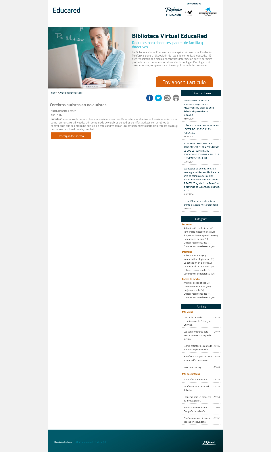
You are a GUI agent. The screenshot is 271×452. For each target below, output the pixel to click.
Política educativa (193, 255)
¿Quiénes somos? (84, 442)
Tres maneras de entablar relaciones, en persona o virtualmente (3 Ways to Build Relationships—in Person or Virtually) (199, 107)
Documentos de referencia (197, 246)
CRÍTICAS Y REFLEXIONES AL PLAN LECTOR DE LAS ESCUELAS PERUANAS (201, 129)
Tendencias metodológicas (197, 231)
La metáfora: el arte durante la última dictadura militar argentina (201, 202)
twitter (159, 97)
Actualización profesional (196, 228)
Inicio (53, 92)
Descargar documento (71, 136)
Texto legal (100, 442)
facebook (151, 97)
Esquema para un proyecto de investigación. (197, 398)
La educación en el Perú (196, 262)
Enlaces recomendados (195, 242)
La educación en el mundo (197, 266)
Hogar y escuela (192, 290)
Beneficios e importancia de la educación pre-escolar (198, 358)
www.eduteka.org (192, 367)
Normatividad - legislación (197, 259)
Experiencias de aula (194, 239)
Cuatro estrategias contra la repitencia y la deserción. (198, 347)
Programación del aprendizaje (199, 235)
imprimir (175, 97)
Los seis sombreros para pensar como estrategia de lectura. (197, 335)
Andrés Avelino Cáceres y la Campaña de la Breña (198, 409)
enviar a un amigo (168, 97)
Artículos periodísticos (195, 282)
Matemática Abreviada (195, 379)
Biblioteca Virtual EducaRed (169, 35)
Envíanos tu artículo (184, 82)
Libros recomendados (194, 286)
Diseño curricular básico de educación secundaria (197, 419)
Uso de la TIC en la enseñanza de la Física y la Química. (197, 321)
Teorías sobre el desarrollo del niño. (197, 388)
